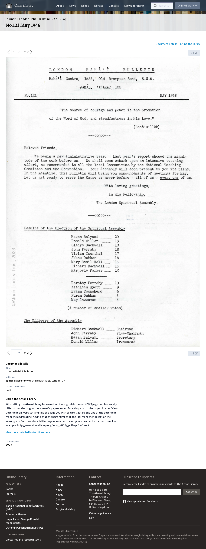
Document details (166, 44)
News (72, 5)
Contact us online (99, 483)
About (60, 5)
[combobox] (162, 5)
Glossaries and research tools (23, 539)
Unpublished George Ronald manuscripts (22, 521)
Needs (85, 5)
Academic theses (16, 514)
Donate (98, 5)
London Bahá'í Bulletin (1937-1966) (42, 19)
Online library (187, 5)
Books (9, 489)
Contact (114, 5)
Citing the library (190, 44)
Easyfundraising (134, 5)
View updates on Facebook (140, 501)
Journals (11, 19)
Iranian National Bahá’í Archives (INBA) (25, 507)
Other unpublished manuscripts (24, 527)
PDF (194, 52)
